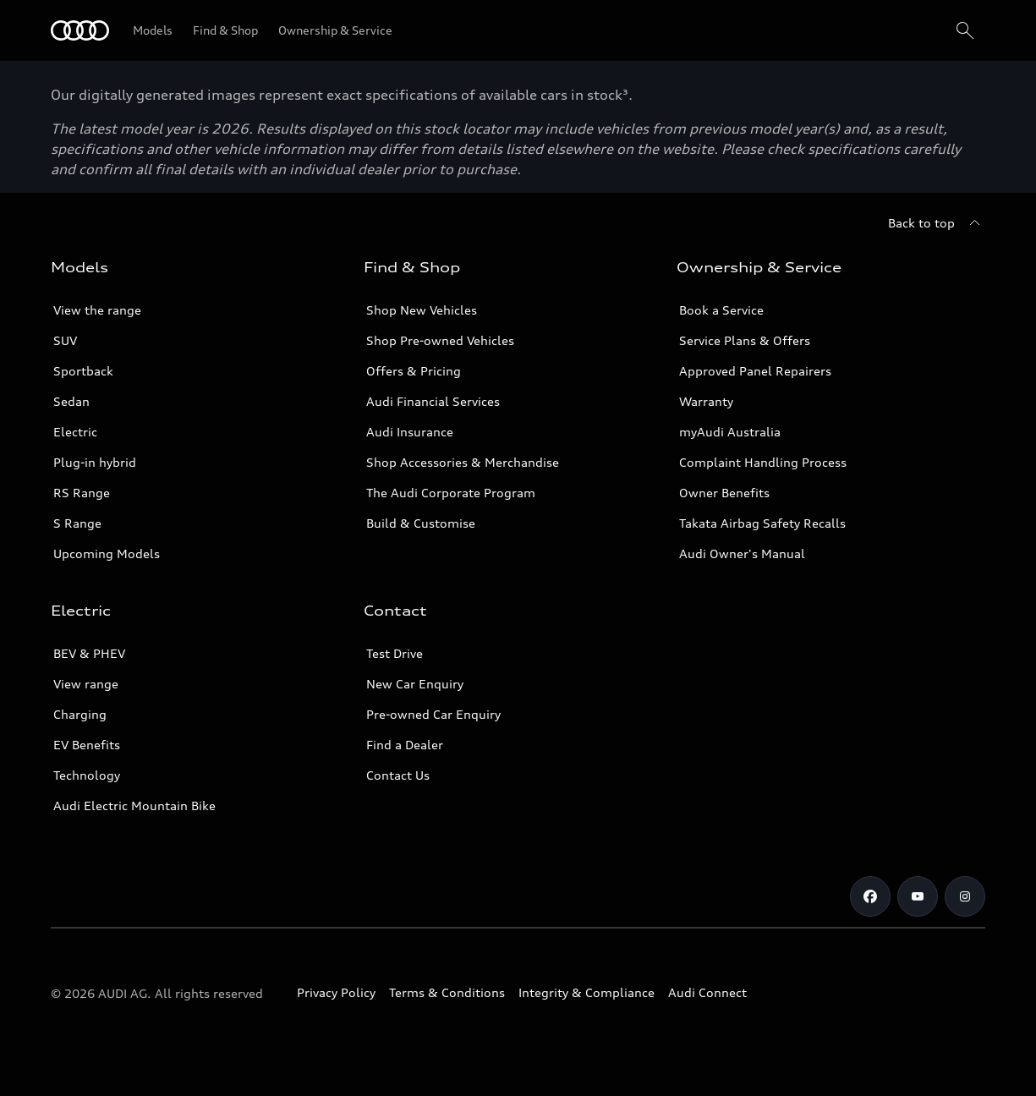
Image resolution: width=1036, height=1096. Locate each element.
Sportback (83, 371)
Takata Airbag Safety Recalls (762, 523)
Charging (80, 714)
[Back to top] (936, 223)
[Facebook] (870, 896)
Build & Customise (420, 523)
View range (85, 684)
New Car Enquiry (414, 684)
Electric (75, 432)
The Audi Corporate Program (450, 492)
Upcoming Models (106, 553)
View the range (97, 310)
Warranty (706, 401)
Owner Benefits (724, 492)
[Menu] (80, 30)
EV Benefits (86, 744)
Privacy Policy (336, 992)
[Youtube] (917, 896)
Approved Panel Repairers (755, 371)
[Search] (965, 30)
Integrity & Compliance (586, 992)
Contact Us (398, 775)
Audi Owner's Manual (742, 553)
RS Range (81, 492)
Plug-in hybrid (94, 462)
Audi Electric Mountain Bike (134, 805)
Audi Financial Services (433, 401)
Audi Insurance (409, 432)
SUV (65, 340)
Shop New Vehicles (421, 310)
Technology (86, 775)
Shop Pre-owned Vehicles (440, 340)
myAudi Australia (730, 432)
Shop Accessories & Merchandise (462, 462)
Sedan (71, 401)
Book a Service (721, 310)
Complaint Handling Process (763, 462)
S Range (77, 523)
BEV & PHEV (89, 653)
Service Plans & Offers (744, 340)
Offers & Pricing (413, 371)
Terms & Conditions (447, 992)
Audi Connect (707, 992)
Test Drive (394, 653)
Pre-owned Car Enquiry (433, 714)
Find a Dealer (404, 744)
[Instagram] (965, 896)
